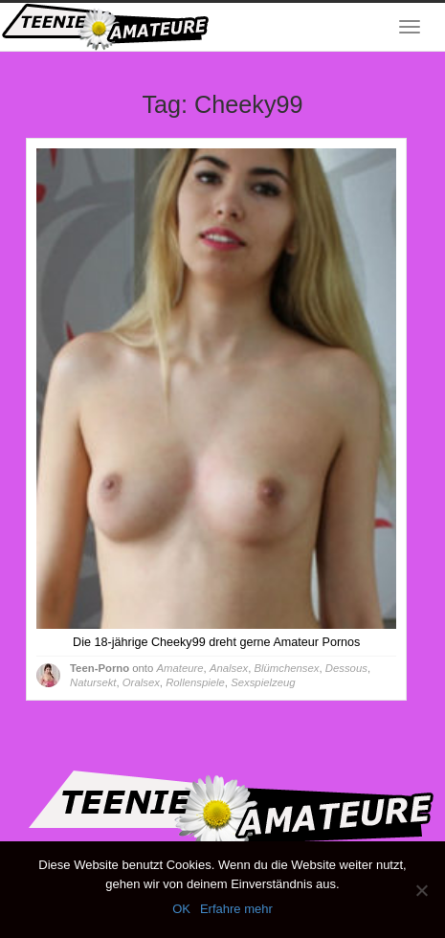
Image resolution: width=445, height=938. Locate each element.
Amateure (179, 668)
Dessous (346, 668)
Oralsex (141, 682)
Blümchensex (287, 668)
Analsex (229, 668)
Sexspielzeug (263, 682)
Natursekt (93, 682)
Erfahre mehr (236, 909)
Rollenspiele (195, 682)
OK (181, 909)
